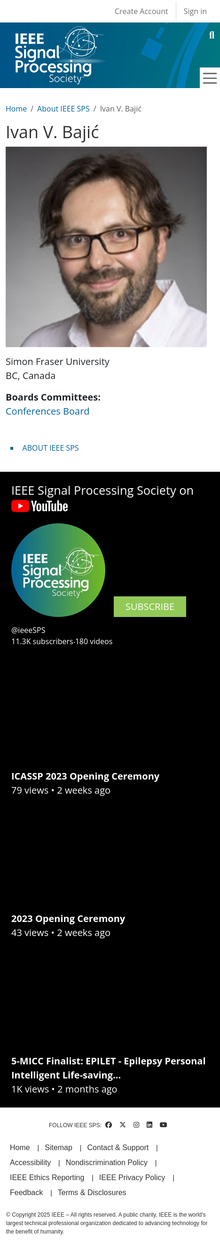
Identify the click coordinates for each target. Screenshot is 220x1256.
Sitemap (58, 1148)
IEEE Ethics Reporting (47, 1178)
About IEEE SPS (63, 109)
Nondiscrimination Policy (107, 1163)
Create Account (141, 11)
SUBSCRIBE (150, 606)
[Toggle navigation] (210, 78)
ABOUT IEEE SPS (51, 448)
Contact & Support (118, 1148)
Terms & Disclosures (92, 1193)
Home (16, 109)
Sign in (195, 11)
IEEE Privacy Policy (132, 1178)
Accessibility (30, 1163)
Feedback (26, 1193)
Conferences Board (48, 411)
